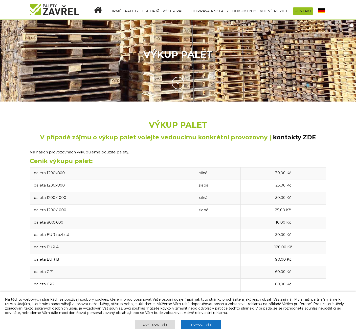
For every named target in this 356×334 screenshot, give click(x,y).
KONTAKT (303, 11)
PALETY (132, 11)
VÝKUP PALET (175, 11)
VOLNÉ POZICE (274, 11)
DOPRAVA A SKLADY (210, 11)
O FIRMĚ (113, 11)
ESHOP (150, 11)
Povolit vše (201, 324)
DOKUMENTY (244, 11)
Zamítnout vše (155, 324)
